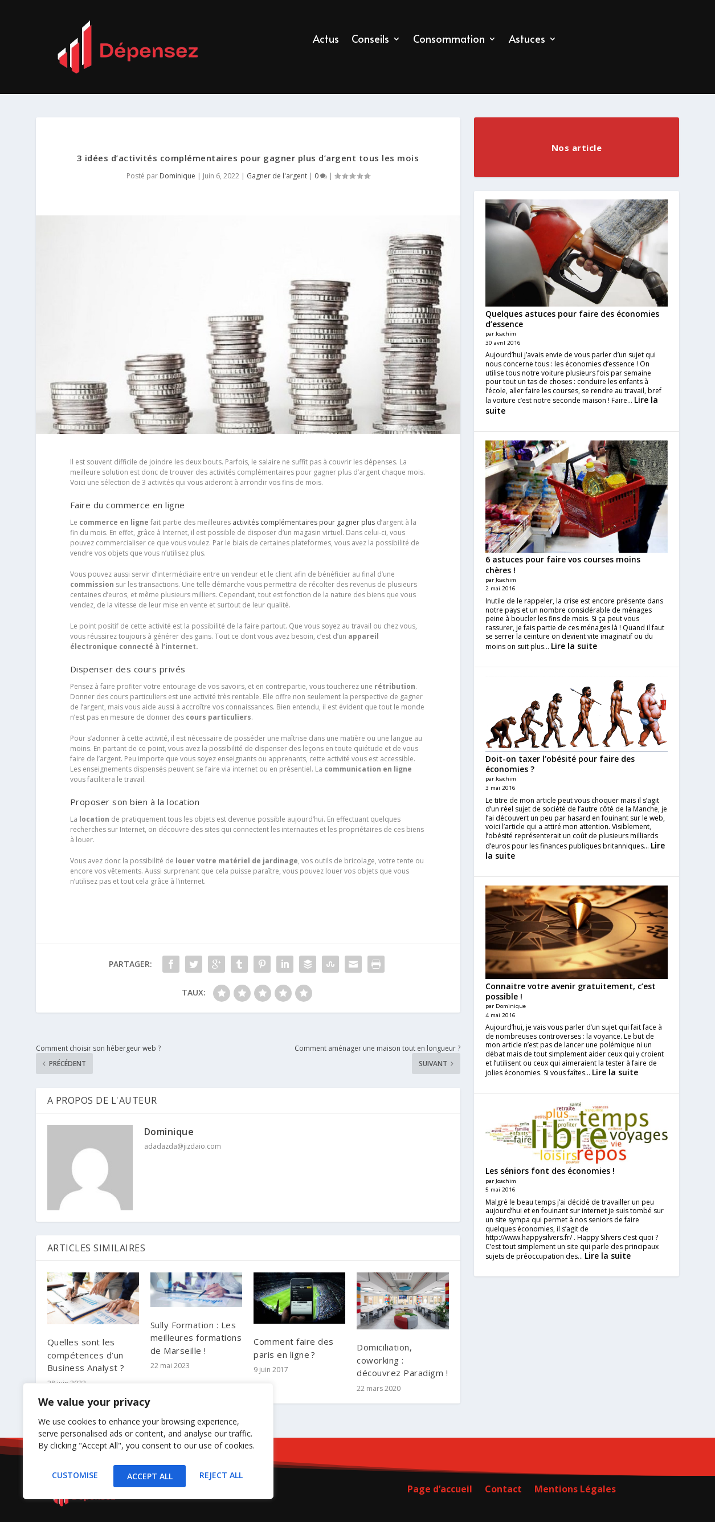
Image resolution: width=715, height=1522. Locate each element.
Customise (74, 1476)
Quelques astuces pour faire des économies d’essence (572, 318)
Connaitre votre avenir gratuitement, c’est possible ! (570, 991)
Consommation (449, 40)
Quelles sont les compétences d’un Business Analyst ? (86, 1354)
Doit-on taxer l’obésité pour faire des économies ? (560, 763)
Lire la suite (574, 645)
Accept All (223, 1476)
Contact (503, 1490)
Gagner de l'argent (277, 176)
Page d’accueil (439, 1490)
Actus (326, 40)
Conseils (370, 40)
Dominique (177, 176)
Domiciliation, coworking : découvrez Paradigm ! (402, 1359)
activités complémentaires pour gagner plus (303, 522)
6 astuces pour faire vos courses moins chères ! (562, 564)
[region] (148, 1443)
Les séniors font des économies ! (550, 1170)
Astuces (527, 40)
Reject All (148, 1476)
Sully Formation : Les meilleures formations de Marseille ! (196, 1337)
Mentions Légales (575, 1490)
